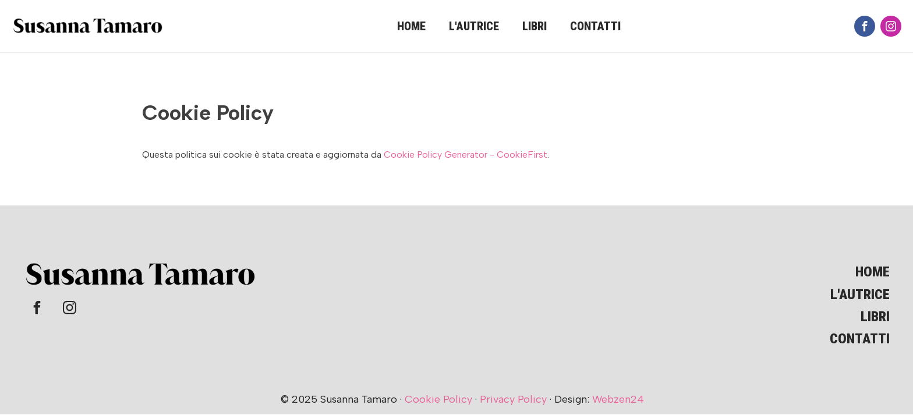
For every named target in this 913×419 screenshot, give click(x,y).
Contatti (595, 26)
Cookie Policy (438, 399)
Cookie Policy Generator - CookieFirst (465, 154)
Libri (534, 26)
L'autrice (474, 26)
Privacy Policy (513, 399)
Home (411, 26)
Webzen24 (618, 399)
